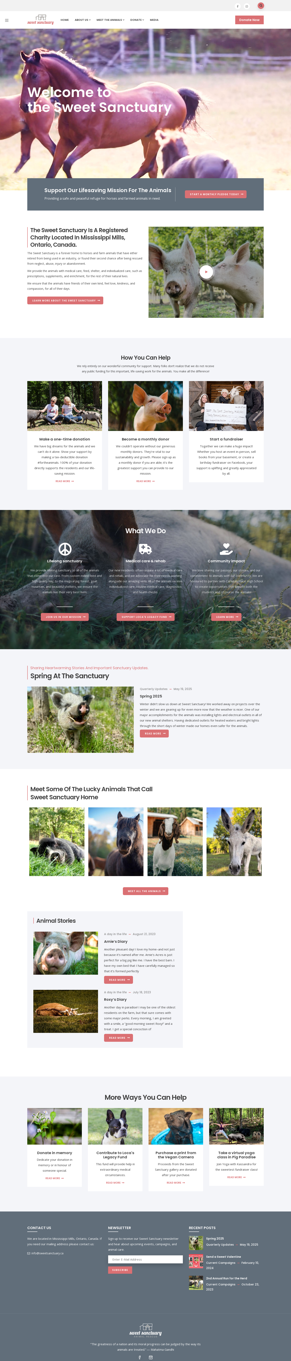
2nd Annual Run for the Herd (226, 1278)
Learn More (225, 617)
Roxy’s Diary (115, 999)
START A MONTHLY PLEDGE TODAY (214, 194)
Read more (63, 481)
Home (65, 20)
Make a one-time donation (64, 439)
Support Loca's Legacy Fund (144, 617)
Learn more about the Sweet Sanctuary (64, 300)
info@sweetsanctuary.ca (45, 1253)
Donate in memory (54, 1152)
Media (154, 20)
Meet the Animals (110, 20)
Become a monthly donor (145, 439)
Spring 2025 (151, 696)
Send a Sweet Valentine (223, 1257)
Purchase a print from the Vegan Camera (176, 1155)
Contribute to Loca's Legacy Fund (115, 1155)
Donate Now (249, 20)
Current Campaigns (220, 1263)
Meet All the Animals (144, 891)
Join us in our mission (63, 617)
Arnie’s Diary (116, 941)
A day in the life (115, 934)
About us (83, 20)
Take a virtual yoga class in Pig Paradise (236, 1155)
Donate (137, 20)
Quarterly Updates (154, 689)
